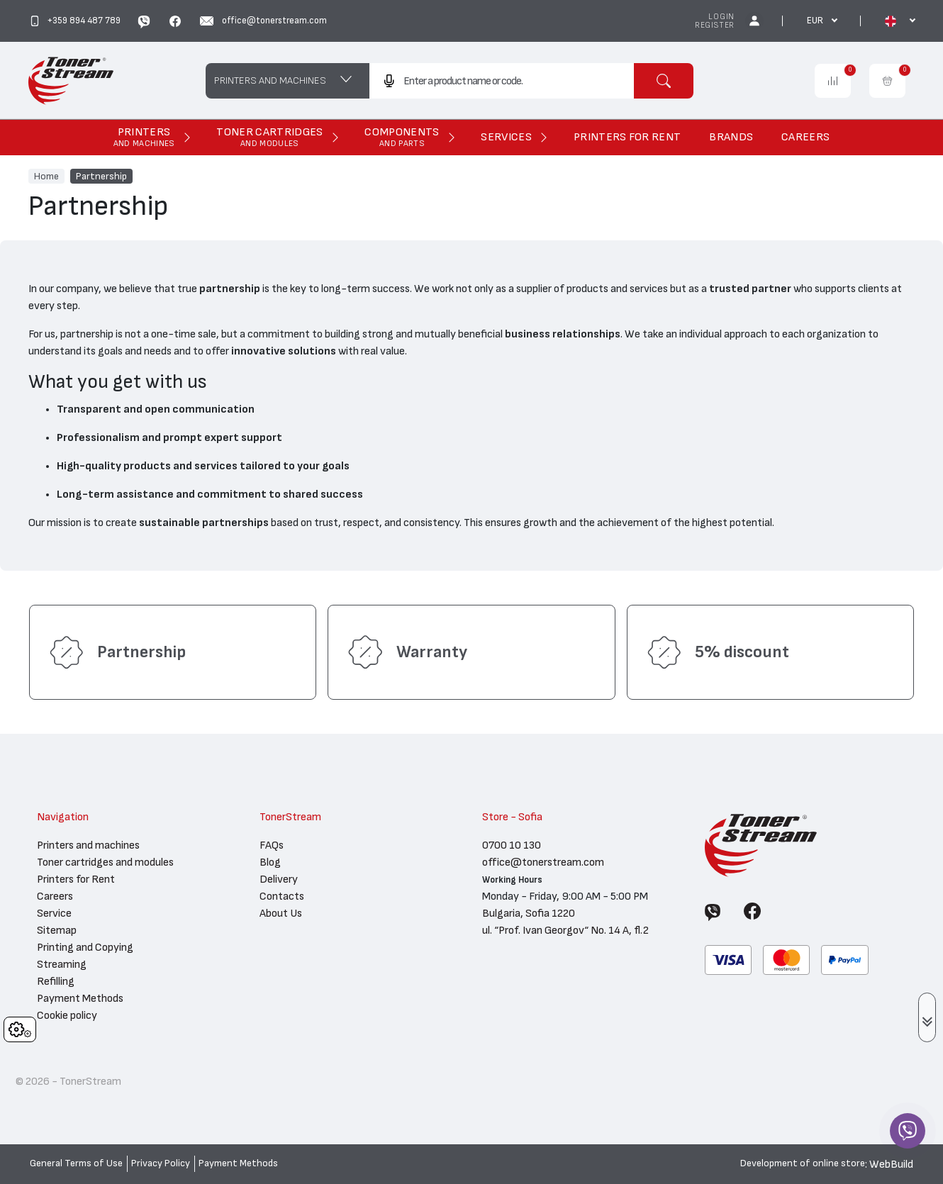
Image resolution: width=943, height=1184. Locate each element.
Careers (55, 896)
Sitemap (57, 930)
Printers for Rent (76, 879)
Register (715, 25)
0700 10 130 (511, 845)
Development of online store (802, 1163)
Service (54, 913)
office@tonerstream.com (543, 862)
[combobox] (501, 81)
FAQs (272, 845)
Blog (270, 862)
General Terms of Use (76, 1163)
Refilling (55, 981)
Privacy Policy (160, 1163)
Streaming (62, 964)
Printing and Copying (85, 947)
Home (46, 176)
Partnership (101, 176)
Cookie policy (67, 1015)
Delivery (279, 879)
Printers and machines (88, 845)
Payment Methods (80, 998)
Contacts (282, 896)
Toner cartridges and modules (105, 862)
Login (721, 17)
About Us (281, 913)
